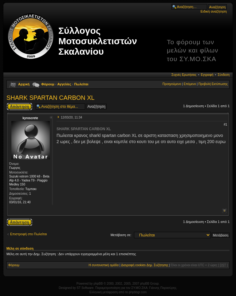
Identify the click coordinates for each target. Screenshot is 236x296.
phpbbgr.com (138, 292)
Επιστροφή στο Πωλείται (28, 234)
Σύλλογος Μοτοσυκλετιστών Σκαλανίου (97, 40)
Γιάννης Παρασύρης (162, 288)
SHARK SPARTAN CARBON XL (50, 97)
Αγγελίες (64, 84)
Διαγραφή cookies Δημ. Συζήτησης (144, 265)
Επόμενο (190, 84)
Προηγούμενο (172, 84)
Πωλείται (81, 84)
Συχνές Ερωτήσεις (183, 74)
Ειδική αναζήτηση (214, 11)
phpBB (98, 283)
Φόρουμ (47, 84)
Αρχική (24, 84)
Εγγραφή (207, 74)
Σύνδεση (224, 74)
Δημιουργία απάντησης (19, 107)
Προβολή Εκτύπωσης (213, 84)
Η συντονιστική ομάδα (104, 265)
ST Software (85, 288)
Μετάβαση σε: (121, 235)
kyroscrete (30, 118)
